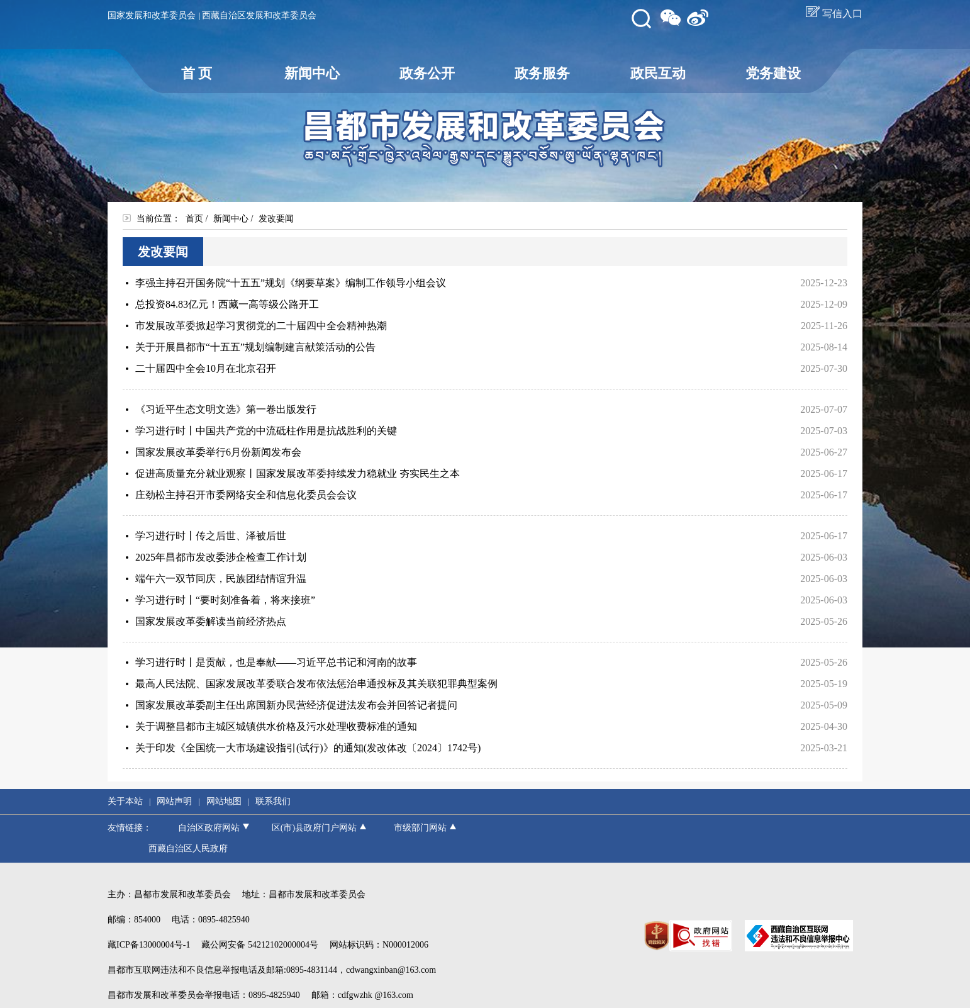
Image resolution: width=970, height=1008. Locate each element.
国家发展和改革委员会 (152, 15)
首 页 (197, 73)
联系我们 (273, 801)
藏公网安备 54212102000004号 (259, 944)
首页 (194, 218)
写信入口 (834, 13)
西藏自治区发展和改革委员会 (259, 15)
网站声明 (174, 801)
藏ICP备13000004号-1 (149, 944)
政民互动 (658, 73)
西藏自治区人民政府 (188, 848)
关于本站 (125, 801)
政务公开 (427, 73)
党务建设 (773, 73)
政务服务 (542, 73)
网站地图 (224, 801)
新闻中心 (312, 73)
